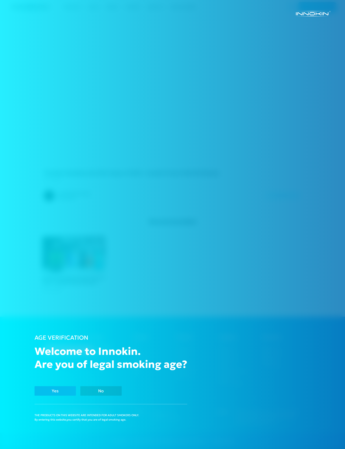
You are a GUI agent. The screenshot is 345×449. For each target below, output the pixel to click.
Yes (55, 390)
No (101, 390)
